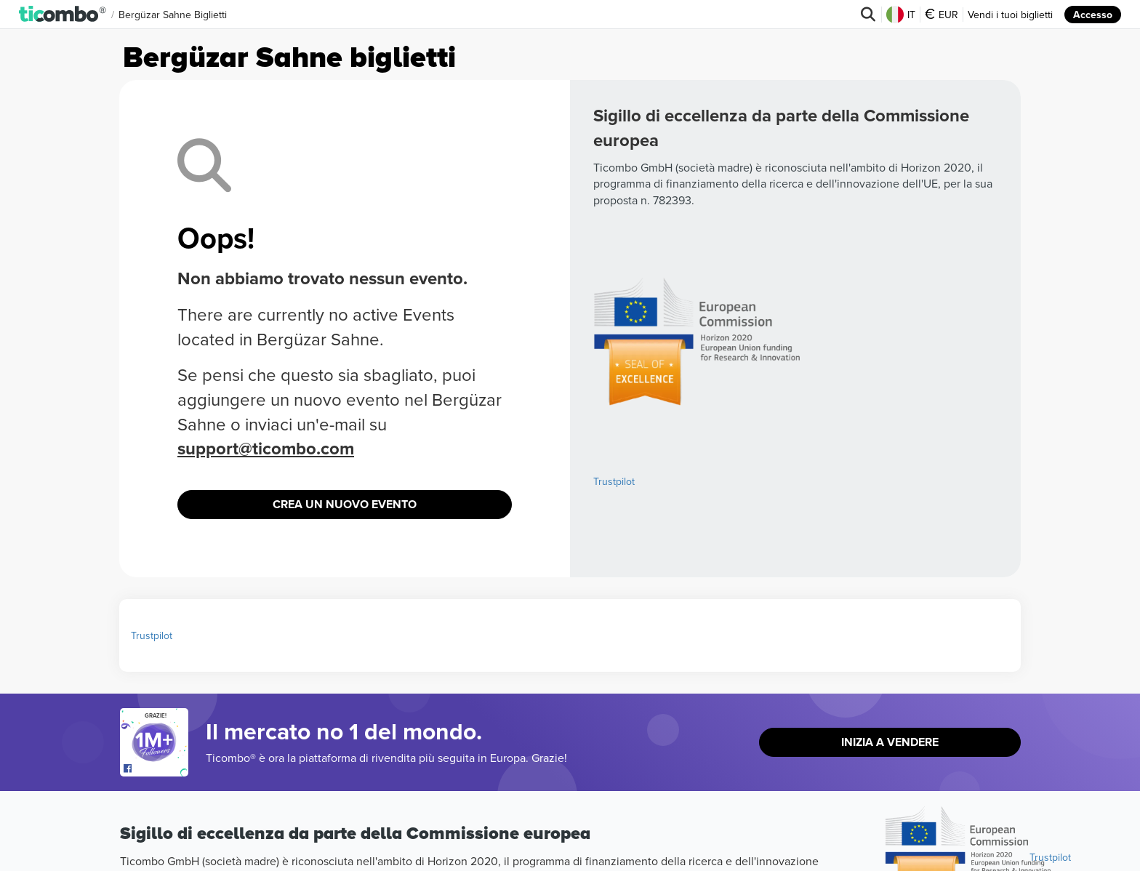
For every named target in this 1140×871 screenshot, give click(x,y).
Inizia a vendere (890, 742)
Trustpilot (614, 481)
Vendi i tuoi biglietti (1010, 14)
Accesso (1092, 14)
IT (900, 15)
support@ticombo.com (265, 448)
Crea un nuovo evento (345, 504)
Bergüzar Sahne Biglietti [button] (173, 14)
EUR (941, 15)
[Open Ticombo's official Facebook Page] (156, 769)
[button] (63, 14)
